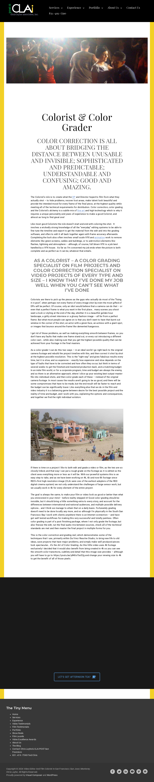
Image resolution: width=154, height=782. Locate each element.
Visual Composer (34, 775)
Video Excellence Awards (24, 739)
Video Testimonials (21, 724)
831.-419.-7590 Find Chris (24, 755)
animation (99, 237)
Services (54, 7)
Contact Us (133, 7)
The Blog (16, 746)
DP (73, 197)
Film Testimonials (20, 727)
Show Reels (17, 733)
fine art (81, 210)
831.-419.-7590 (57, 13)
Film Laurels (18, 736)
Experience (74, 7)
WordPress (52, 775)
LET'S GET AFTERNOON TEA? (77, 676)
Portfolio (94, 7)
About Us (113, 7)
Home (15, 714)
